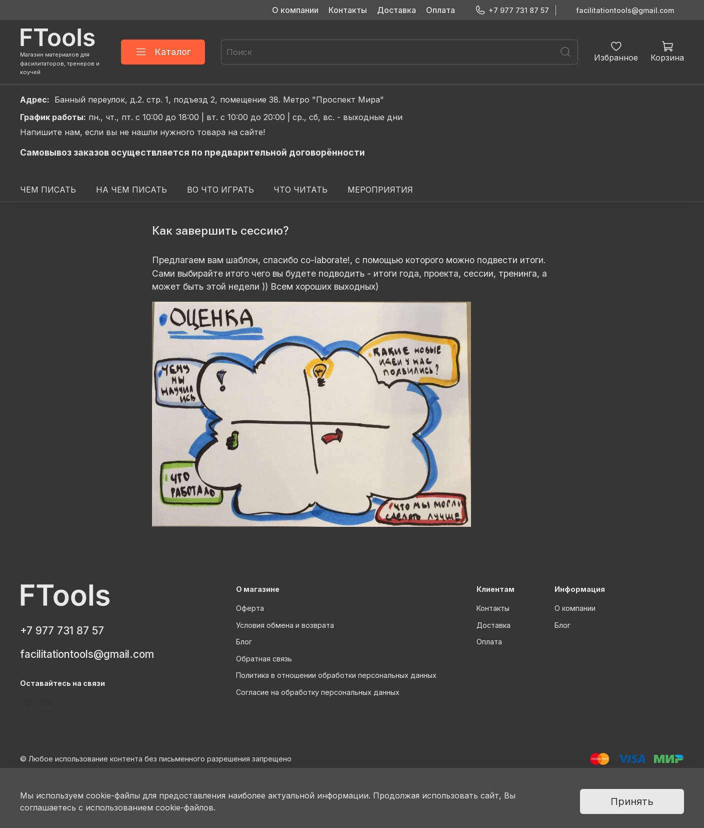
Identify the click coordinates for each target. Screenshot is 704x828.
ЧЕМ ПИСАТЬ (48, 190)
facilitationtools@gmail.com (625, 10)
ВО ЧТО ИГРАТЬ (220, 190)
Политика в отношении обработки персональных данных (336, 675)
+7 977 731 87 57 (512, 10)
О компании (295, 10)
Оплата (440, 10)
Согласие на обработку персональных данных (318, 692)
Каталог (163, 52)
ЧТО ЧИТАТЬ (301, 190)
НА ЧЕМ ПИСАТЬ (131, 190)
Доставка (396, 10)
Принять (632, 801)
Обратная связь (264, 658)
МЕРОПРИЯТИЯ (380, 190)
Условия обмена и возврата (285, 625)
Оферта (250, 608)
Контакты (347, 10)
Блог (244, 641)
